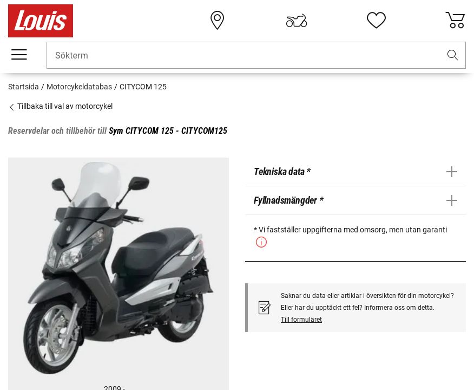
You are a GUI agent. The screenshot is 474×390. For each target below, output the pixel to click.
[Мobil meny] (19, 55)
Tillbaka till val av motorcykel (60, 106)
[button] (452, 55)
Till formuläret (301, 319)
